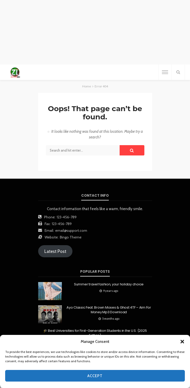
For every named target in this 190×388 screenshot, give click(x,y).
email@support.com (71, 230)
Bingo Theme (70, 237)
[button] (182, 341)
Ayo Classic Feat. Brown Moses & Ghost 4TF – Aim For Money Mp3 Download (109, 310)
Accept (95, 376)
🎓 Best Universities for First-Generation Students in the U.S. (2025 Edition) (95, 333)
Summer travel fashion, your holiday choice (109, 284)
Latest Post (55, 251)
